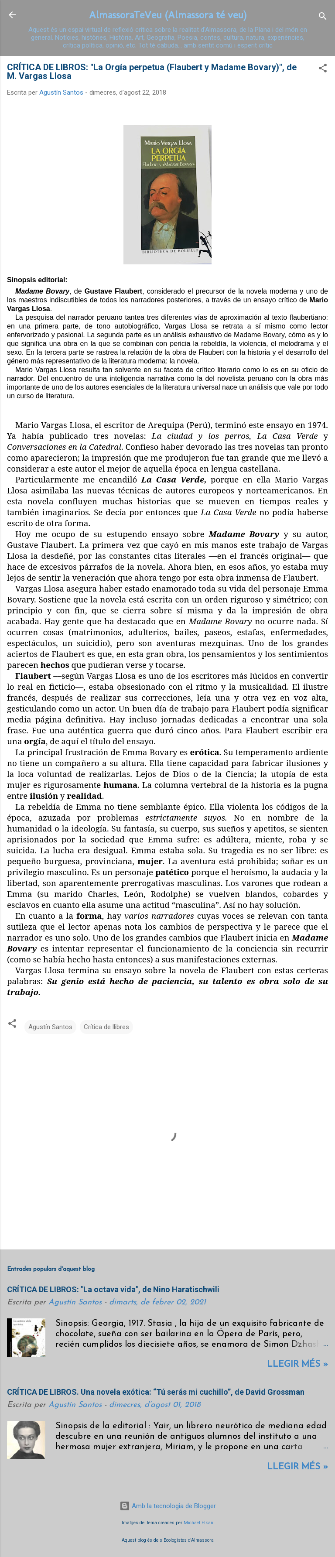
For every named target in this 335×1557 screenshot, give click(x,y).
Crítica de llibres (106, 1027)
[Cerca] (323, 17)
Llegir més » (297, 1364)
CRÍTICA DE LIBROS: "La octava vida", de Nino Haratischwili (113, 1289)
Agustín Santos (50, 1027)
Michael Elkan (198, 1523)
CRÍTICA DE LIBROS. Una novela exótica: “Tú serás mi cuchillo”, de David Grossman (155, 1391)
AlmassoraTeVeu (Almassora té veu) (167, 14)
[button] (323, 69)
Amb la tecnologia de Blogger (168, 1506)
